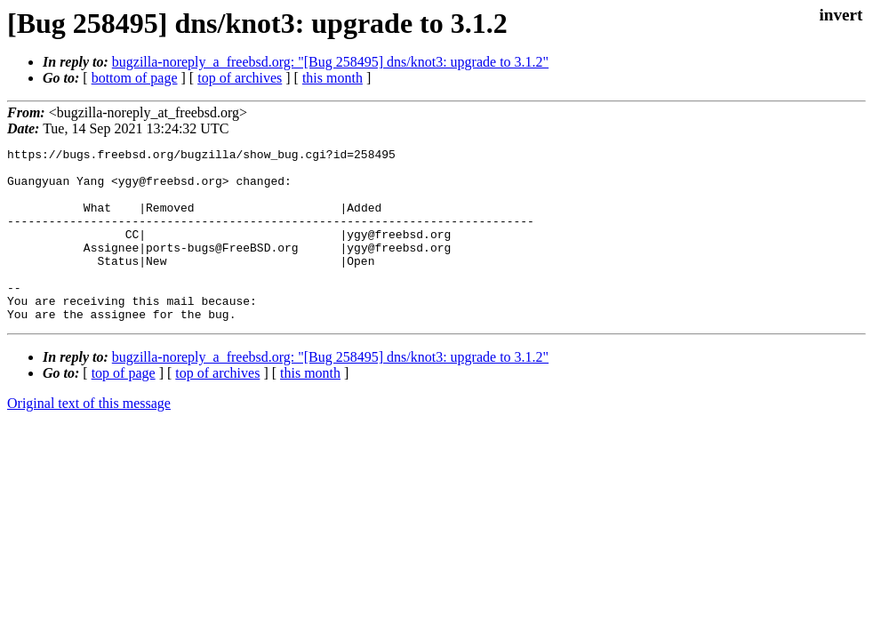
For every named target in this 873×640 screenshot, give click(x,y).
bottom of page (135, 77)
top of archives (239, 77)
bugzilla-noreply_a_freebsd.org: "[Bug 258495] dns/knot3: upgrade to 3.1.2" (330, 61)
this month (332, 77)
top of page (124, 407)
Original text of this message (89, 437)
